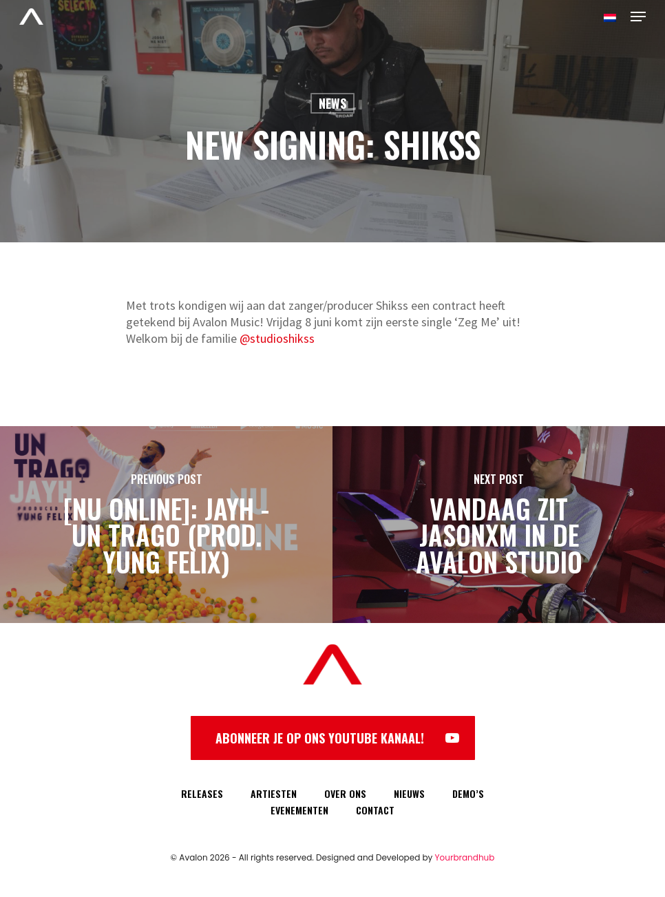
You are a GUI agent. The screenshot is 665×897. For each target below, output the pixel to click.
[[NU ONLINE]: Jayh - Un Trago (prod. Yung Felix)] (166, 524)
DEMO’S (468, 793)
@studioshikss (277, 338)
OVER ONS (345, 793)
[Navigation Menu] (638, 16)
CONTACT (375, 810)
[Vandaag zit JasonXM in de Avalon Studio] (498, 524)
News (332, 103)
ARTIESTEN (274, 793)
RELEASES (202, 793)
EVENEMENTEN (299, 810)
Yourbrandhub (465, 857)
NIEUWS (409, 793)
